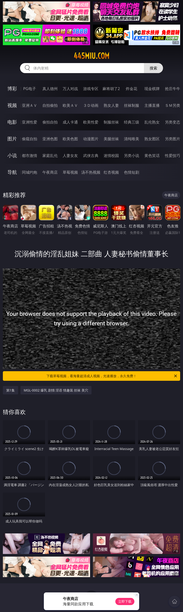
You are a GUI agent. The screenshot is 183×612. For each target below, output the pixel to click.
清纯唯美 (131, 138)
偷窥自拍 (29, 138)
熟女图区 (152, 138)
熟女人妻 (111, 105)
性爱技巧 (172, 155)
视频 (12, 105)
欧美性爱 (90, 122)
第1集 (10, 390)
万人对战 (70, 88)
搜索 (153, 68)
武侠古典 (90, 155)
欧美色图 (70, 138)
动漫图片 (90, 138)
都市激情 (29, 155)
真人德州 (50, 88)
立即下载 (125, 601)
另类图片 (172, 138)
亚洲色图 (50, 138)
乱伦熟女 (152, 122)
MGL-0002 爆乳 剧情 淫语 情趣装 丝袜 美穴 (56, 390)
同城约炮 (29, 172)
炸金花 (131, 88)
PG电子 (29, 88)
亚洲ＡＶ (29, 105)
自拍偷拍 (50, 105)
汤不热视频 (90, 172)
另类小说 (131, 155)
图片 (12, 138)
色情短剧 (131, 172)
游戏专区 (90, 88)
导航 (12, 172)
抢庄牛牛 (172, 88)
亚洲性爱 (29, 122)
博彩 (12, 88)
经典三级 (131, 122)
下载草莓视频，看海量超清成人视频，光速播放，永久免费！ (112, 376)
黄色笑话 (152, 155)
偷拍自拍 (50, 122)
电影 (12, 122)
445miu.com (91, 56)
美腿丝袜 (111, 138)
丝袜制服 (131, 105)
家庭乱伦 (50, 155)
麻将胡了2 (111, 88)
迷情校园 (111, 155)
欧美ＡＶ (70, 105)
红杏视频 (111, 172)
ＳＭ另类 (172, 105)
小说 (12, 155)
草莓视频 (70, 172)
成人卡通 (70, 122)
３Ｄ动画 (90, 105)
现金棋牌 (152, 88)
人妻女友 (70, 155)
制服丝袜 (111, 122)
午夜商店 (50, 172)
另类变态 (172, 122)
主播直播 (152, 105)
